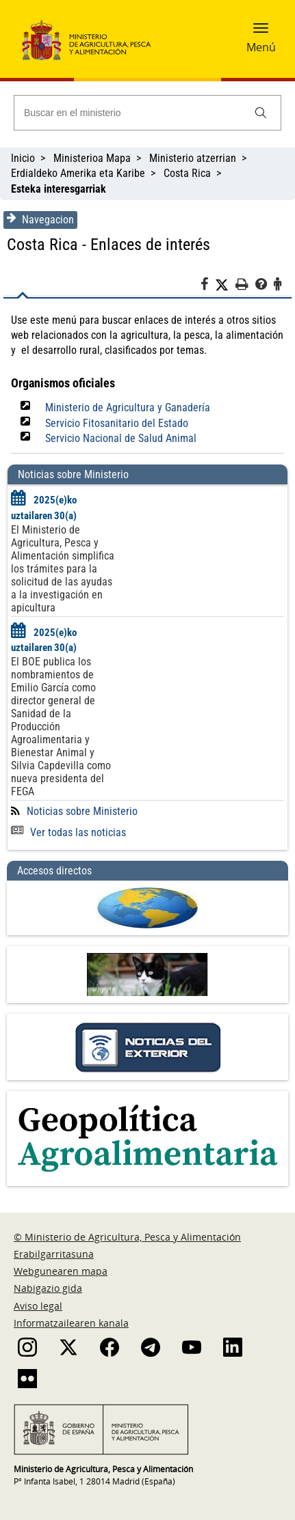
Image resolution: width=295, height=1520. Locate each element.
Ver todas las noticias (68, 832)
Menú (261, 47)
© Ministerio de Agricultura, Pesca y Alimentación (127, 1236)
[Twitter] (225, 285)
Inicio (23, 158)
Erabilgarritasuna (54, 1253)
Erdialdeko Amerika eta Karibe (78, 173)
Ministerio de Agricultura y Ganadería (127, 407)
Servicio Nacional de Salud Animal (120, 438)
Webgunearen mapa (60, 1271)
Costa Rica (187, 173)
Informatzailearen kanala (71, 1322)
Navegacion (40, 219)
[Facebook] (208, 286)
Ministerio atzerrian (192, 158)
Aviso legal (38, 1305)
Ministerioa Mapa (92, 158)
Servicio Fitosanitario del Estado (116, 423)
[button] (261, 32)
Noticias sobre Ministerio (82, 811)
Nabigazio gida (48, 1288)
